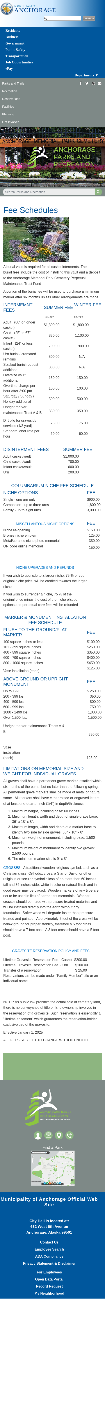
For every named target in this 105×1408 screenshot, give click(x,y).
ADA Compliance (49, 1256)
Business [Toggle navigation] (11, 37)
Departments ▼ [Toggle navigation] (86, 75)
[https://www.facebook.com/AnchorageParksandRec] (80, 83)
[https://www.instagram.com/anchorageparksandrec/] (93, 83)
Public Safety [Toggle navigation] (15, 50)
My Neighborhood (49, 1293)
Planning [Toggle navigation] (8, 114)
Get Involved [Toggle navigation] (11, 122)
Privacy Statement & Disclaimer (49, 1263)
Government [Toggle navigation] (14, 43)
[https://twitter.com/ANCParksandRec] (87, 83)
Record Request (49, 1286)
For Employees (49, 1272)
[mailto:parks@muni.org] (99, 83)
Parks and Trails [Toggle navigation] (13, 83)
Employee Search (49, 1249)
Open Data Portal (49, 1279)
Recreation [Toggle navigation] (9, 91)
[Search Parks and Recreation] (49, 191)
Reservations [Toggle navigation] (11, 99)
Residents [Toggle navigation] (12, 30)
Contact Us (49, 1242)
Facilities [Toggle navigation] (8, 106)
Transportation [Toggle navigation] (16, 56)
